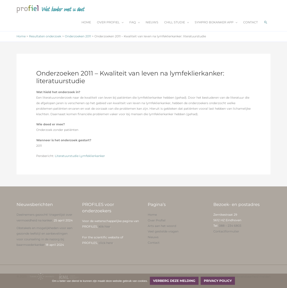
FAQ (132, 23)
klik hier (104, 227)
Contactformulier (226, 231)
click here (106, 243)
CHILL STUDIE (174, 23)
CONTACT (250, 23)
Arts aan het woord (162, 226)
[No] (282, 281)
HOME (86, 23)
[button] (266, 23)
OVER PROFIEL (108, 23)
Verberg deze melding (174, 281)
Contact (154, 242)
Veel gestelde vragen (163, 231)
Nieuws (153, 237)
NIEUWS (152, 23)
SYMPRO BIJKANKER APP (214, 23)
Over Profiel (157, 220)
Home (152, 215)
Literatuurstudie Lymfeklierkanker (80, 156)
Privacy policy (218, 281)
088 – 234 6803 (230, 226)
